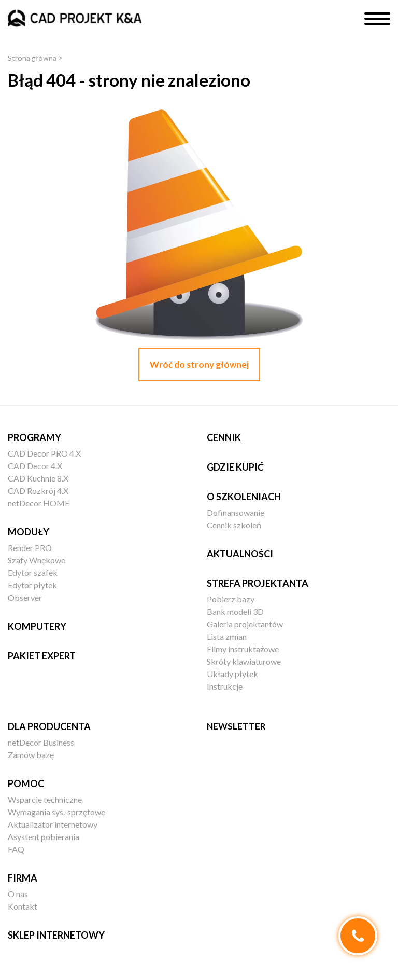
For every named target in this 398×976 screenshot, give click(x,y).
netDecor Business (41, 742)
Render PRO (30, 548)
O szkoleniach (244, 496)
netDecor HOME (38, 503)
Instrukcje (225, 686)
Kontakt (22, 906)
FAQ (16, 849)
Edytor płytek (32, 585)
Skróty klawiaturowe (244, 661)
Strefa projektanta (257, 583)
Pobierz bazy (230, 599)
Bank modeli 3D (235, 611)
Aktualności (240, 553)
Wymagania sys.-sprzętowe (56, 812)
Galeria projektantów (245, 624)
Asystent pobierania (43, 837)
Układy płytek (232, 674)
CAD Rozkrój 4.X (38, 491)
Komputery (37, 626)
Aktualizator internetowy (52, 824)
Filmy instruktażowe (243, 649)
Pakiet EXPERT (42, 656)
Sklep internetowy (56, 935)
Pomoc (26, 783)
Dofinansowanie (235, 512)
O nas (18, 894)
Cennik (224, 437)
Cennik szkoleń (234, 525)
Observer (25, 597)
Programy (34, 437)
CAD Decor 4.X (35, 466)
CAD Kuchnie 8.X (38, 478)
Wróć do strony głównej (199, 364)
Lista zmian (227, 636)
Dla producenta (49, 726)
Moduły (28, 532)
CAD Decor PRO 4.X (44, 453)
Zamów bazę (31, 755)
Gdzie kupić (235, 467)
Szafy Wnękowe (36, 560)
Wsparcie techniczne (45, 799)
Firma (22, 878)
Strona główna (32, 57)
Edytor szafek (33, 573)
